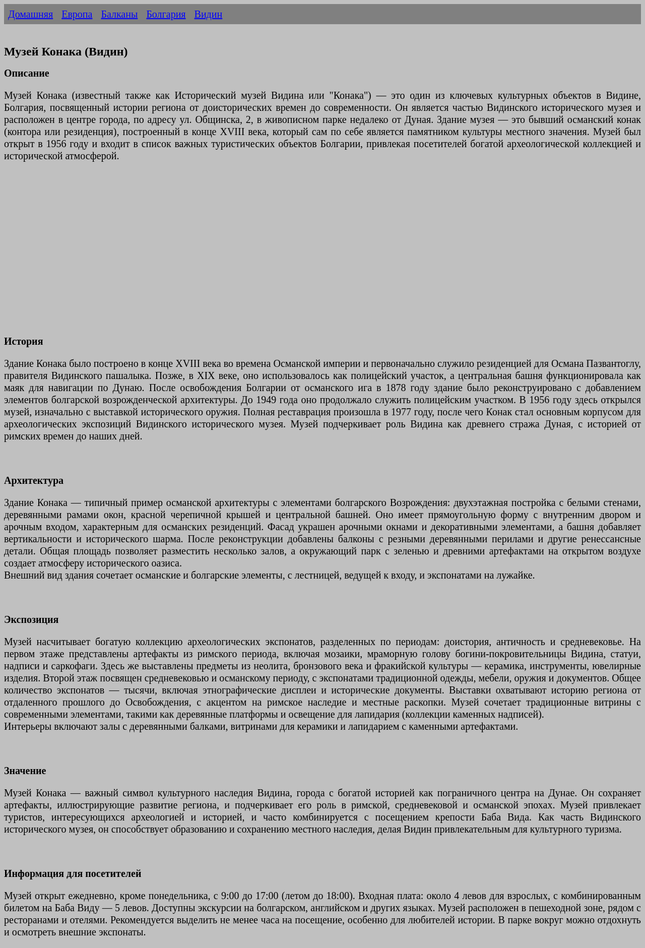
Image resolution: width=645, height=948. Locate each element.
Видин (209, 14)
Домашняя (30, 14)
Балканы (119, 14)
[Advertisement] (306, 254)
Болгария (165, 14)
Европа (76, 14)
